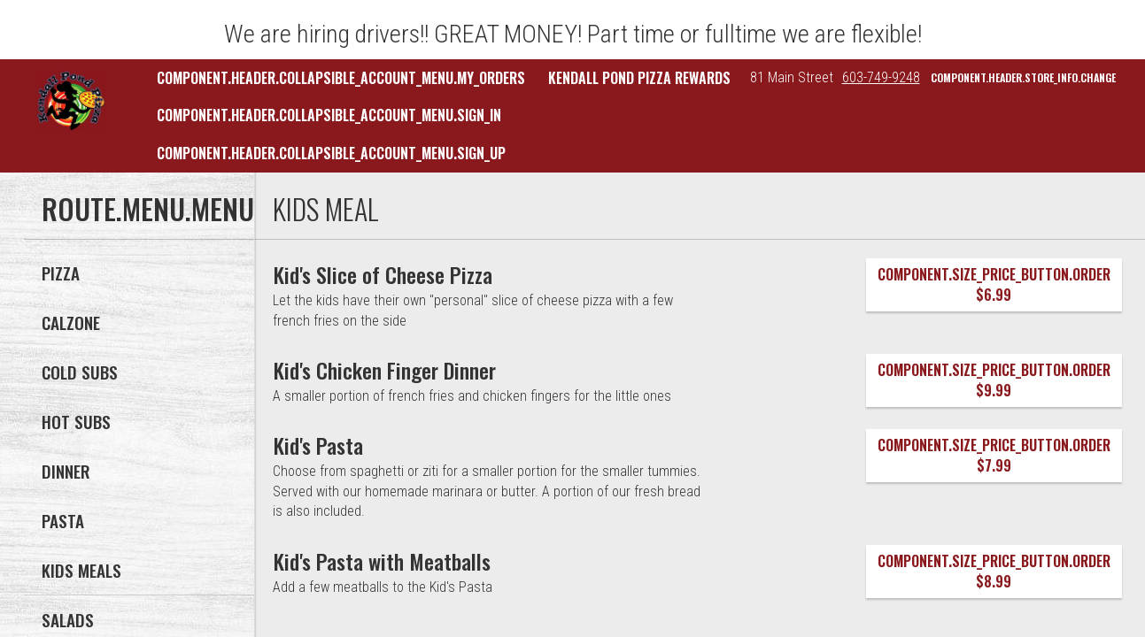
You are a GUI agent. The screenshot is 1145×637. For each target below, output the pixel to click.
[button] (72, 101)
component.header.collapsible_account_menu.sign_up (331, 153)
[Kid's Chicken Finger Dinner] (385, 370)
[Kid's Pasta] (318, 445)
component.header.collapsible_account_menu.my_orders (341, 77)
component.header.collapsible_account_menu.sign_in (329, 115)
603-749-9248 (881, 77)
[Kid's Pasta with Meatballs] (382, 561)
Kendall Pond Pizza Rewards (639, 77)
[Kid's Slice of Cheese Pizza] (383, 274)
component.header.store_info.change (1023, 77)
